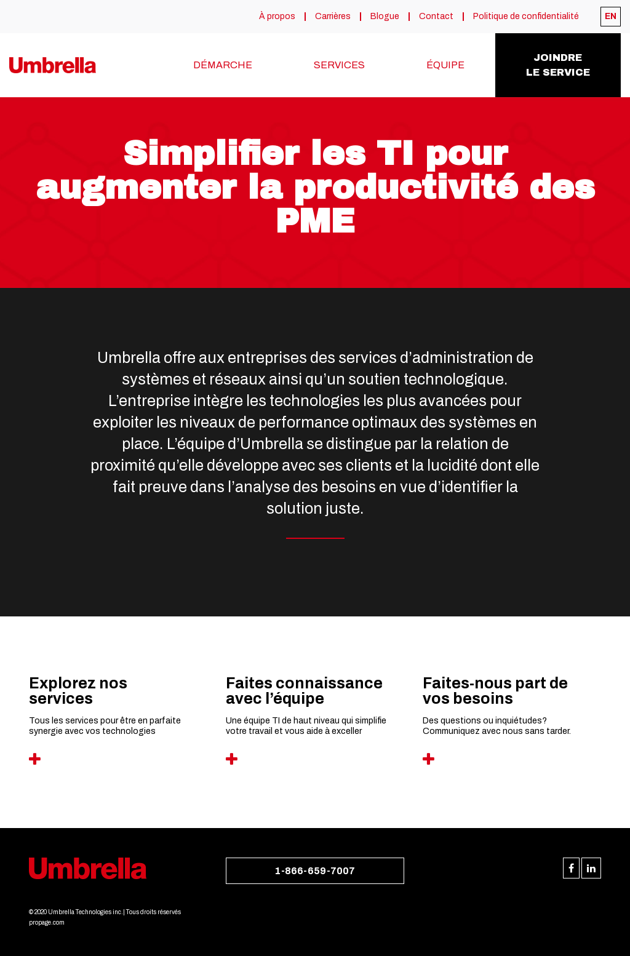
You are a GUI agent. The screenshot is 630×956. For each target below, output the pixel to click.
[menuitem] (610, 16)
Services (339, 65)
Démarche (222, 65)
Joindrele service (558, 65)
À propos (277, 16)
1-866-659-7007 (314, 871)
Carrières (333, 16)
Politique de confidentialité (526, 16)
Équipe (445, 65)
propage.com (47, 922)
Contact (436, 16)
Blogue (384, 16)
